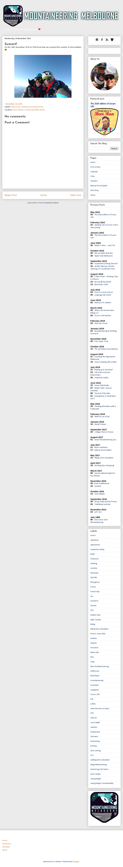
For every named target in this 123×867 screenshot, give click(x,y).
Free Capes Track (101, 341)
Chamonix (94, 559)
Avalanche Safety (101, 378)
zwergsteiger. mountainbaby (101, 783)
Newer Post (11, 195)
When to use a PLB (101, 417)
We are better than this (103, 253)
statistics (93, 727)
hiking (92, 624)
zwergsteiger (95, 779)
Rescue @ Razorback (102, 282)
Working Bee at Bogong (104, 466)
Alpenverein (95, 545)
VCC (92, 755)
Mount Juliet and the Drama (105, 502)
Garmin (93, 606)
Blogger (76, 861)
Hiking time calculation (99, 629)
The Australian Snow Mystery (106, 349)
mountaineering (36, 106)
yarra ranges (95, 774)
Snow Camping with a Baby (105, 362)
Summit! (97, 486)
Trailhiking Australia (102, 504)
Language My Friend (102, 295)
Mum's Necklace (101, 447)
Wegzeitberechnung (98, 765)
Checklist (94, 181)
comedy (93, 568)
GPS (92, 610)
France (93, 587)
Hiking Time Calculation (103, 458)
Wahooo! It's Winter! (102, 303)
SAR (92, 713)
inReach (93, 643)
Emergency (94, 582)
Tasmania (94, 737)
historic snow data (97, 634)
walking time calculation (100, 760)
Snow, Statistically (101, 385)
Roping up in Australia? (103, 370)
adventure (15, 106)
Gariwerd (94, 601)
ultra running (95, 751)
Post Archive (95, 167)
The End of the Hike (102, 393)
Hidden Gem (95, 615)
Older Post (75, 195)
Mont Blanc (95, 676)
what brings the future (99, 769)
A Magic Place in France (103, 432)
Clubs (92, 176)
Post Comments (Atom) (48, 202)
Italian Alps (94, 652)
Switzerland (95, 732)
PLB (91, 699)
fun (91, 596)
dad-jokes (94, 573)
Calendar (94, 172)
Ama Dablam (99, 494)
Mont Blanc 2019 (101, 285)
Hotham (93, 638)
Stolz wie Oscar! (101, 323)
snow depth (95, 723)
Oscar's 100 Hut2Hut (102, 316)
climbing (24, 106)
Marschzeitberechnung (99, 666)
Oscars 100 (95, 694)
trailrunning (95, 741)
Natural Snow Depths (99, 186)
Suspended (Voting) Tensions (106, 264)
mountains (94, 685)
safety (92, 704)
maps (92, 662)
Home (43, 195)
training (93, 746)
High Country (95, 620)
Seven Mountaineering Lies (105, 440)
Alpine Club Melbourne (103, 256)
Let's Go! (98, 512)
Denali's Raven (100, 424)
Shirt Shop (94, 190)
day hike (93, 577)
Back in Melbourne (101, 483)
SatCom (93, 718)
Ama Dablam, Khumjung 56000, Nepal (29, 109)
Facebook (6, 843)
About (92, 195)
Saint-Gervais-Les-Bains (99, 709)
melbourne (94, 671)
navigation (94, 690)
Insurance (94, 648)
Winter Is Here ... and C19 (104, 245)
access (93, 535)
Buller (92, 554)
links (92, 657)
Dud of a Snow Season (103, 292)
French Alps (95, 592)
